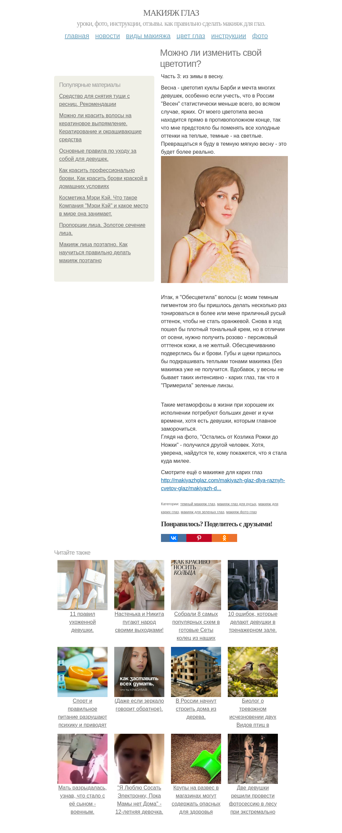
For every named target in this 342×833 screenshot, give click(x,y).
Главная (77, 35)
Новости (107, 35)
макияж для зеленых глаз (202, 512)
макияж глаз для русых (236, 504)
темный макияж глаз (197, 504)
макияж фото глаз (241, 512)
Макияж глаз (171, 13)
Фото (260, 35)
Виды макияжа (148, 35)
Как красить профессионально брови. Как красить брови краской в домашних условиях (103, 178)
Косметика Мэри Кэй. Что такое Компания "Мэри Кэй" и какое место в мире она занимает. (103, 206)
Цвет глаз (191, 35)
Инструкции (228, 35)
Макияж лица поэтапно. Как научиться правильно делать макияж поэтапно (95, 252)
